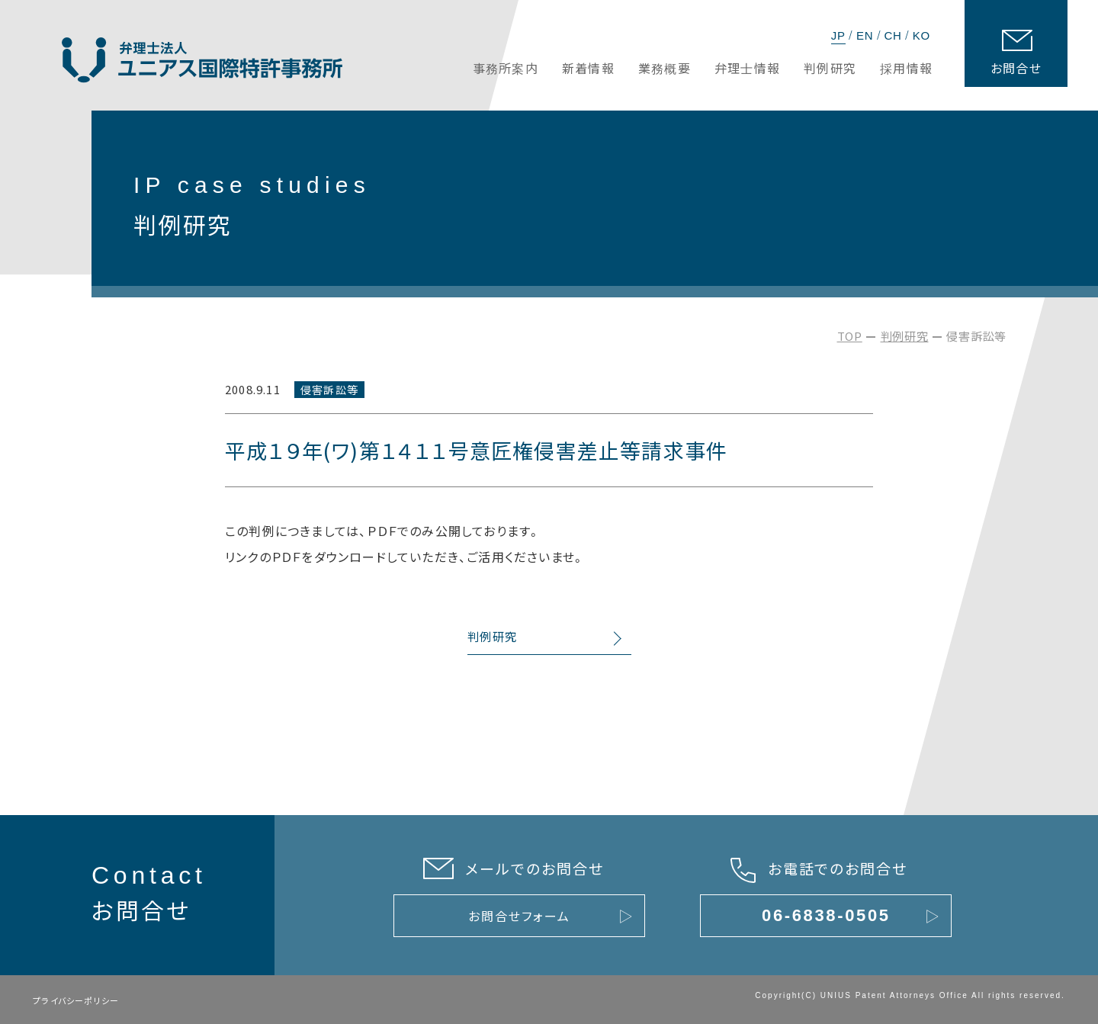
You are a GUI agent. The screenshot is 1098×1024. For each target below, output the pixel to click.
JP (838, 35)
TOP (849, 336)
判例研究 (905, 336)
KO (921, 35)
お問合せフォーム (519, 916)
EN (864, 35)
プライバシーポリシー (76, 1000)
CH (892, 35)
